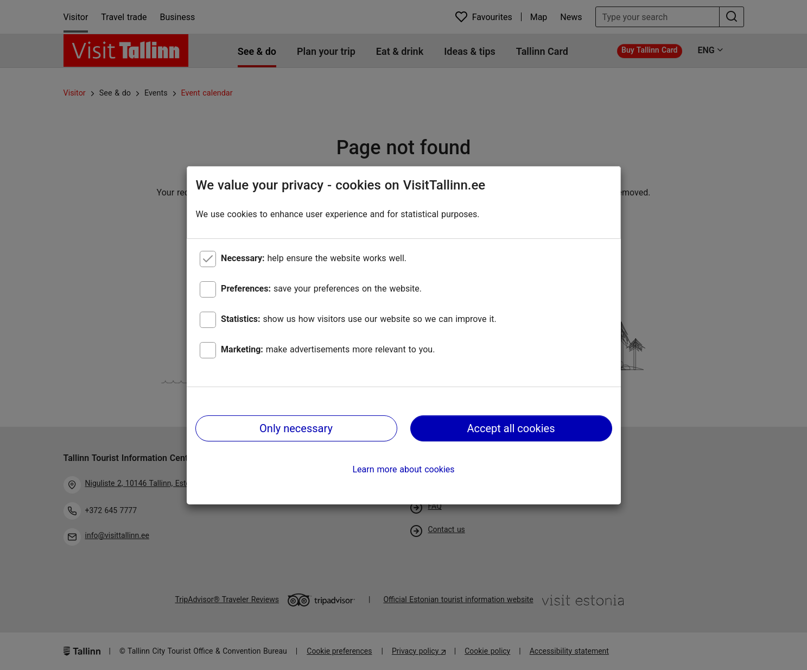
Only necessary (296, 428)
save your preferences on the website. (321, 288)
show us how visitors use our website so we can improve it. (359, 319)
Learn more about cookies (403, 469)
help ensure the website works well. (313, 258)
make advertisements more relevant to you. (328, 349)
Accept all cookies (511, 428)
